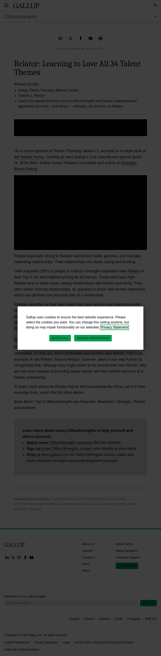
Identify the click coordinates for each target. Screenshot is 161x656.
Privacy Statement (114, 327)
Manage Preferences (93, 338)
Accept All (60, 338)
